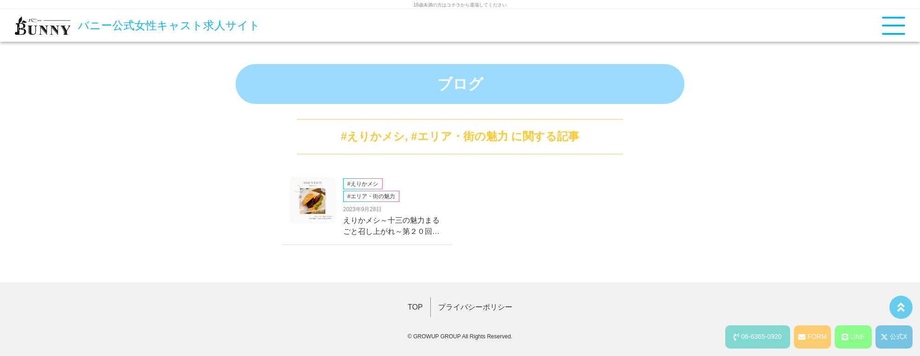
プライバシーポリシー (475, 307)
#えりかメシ (373, 136)
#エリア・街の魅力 (459, 136)
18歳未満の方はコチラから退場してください (459, 4)
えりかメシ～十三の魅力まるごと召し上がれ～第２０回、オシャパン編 (391, 226)
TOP (415, 307)
